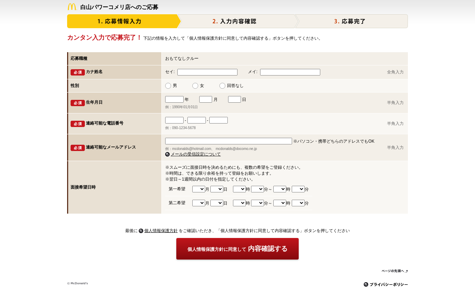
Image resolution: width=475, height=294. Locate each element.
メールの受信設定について (196, 154)
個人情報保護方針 (161, 230)
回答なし (235, 85)
